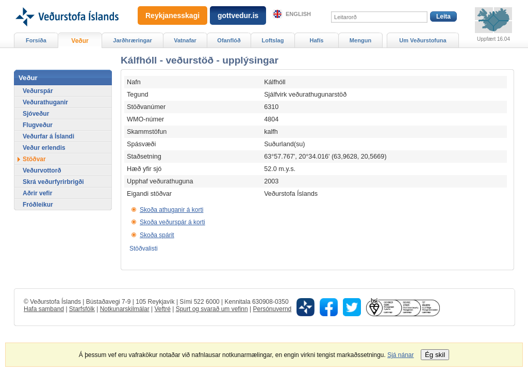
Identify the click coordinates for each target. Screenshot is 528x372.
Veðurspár (38, 91)
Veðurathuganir (45, 102)
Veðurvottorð (42, 170)
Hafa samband (44, 309)
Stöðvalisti (143, 248)
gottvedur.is (238, 15)
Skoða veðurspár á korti (172, 222)
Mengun (360, 40)
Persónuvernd (272, 309)
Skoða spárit (157, 235)
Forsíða (36, 40)
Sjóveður (36, 113)
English (298, 14)
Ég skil (435, 355)
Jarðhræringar (132, 40)
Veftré (162, 309)
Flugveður (38, 125)
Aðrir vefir (37, 193)
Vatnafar (185, 40)
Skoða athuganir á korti (171, 209)
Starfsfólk (82, 309)
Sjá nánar (400, 355)
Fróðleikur (38, 204)
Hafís (317, 40)
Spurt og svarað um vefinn (212, 309)
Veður (79, 40)
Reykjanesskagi (172, 15)
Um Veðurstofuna (422, 40)
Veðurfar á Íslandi (48, 136)
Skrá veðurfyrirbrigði (53, 181)
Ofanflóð (228, 40)
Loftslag (273, 40)
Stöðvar (34, 159)
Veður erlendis (44, 147)
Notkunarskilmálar (125, 309)
